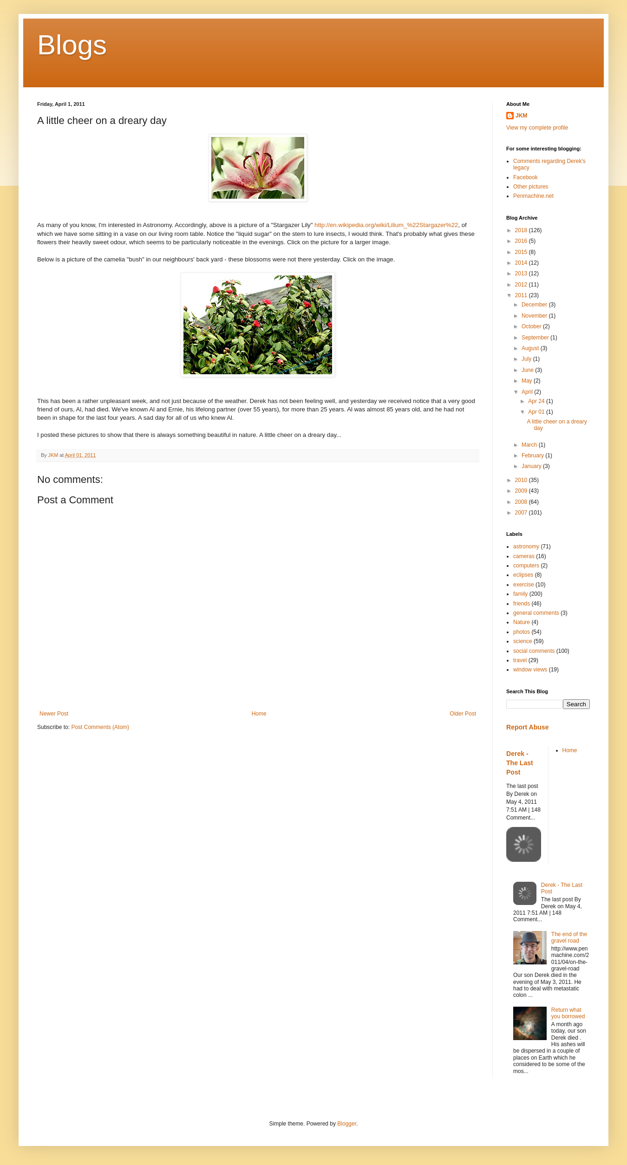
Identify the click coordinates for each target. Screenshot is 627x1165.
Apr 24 (537, 401)
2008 (522, 502)
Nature (521, 622)
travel (520, 660)
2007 (522, 512)
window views (530, 669)
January (532, 466)
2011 (522, 295)
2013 (522, 273)
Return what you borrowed (568, 1013)
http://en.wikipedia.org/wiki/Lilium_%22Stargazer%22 (386, 224)
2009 (522, 491)
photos (521, 632)
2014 (522, 263)
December (535, 304)
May (528, 380)
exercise (523, 584)
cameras (524, 556)
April (528, 392)
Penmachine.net (533, 196)
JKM (521, 115)
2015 (522, 252)
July (527, 359)
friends (521, 603)
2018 (522, 230)
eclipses (523, 575)
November (535, 315)
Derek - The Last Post (519, 762)
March (530, 445)
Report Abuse (527, 727)
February (533, 455)
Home (259, 713)
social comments (534, 651)
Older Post (463, 713)
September (536, 337)
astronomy (526, 546)
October (532, 326)
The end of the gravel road (569, 937)
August (531, 348)
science (522, 641)
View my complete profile (537, 127)
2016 (522, 241)
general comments (536, 613)
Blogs (72, 44)
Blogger (346, 1123)
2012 (522, 284)
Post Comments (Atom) (100, 727)
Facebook (525, 177)
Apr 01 (537, 412)
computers (526, 565)
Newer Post (53, 713)
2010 (522, 480)
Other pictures (530, 186)
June (528, 370)
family (520, 594)
